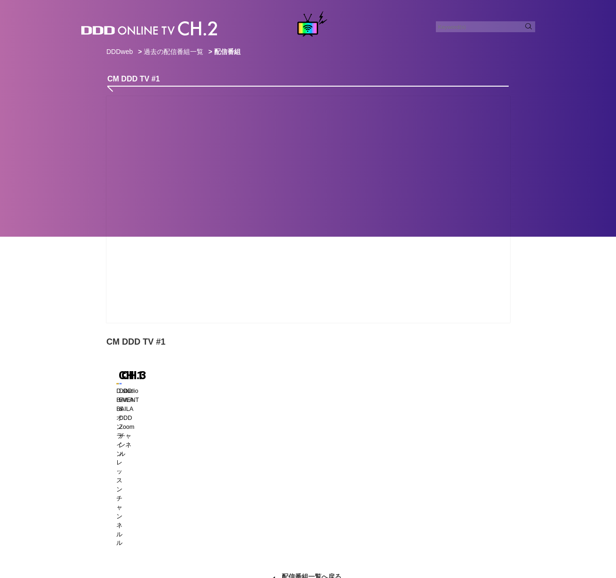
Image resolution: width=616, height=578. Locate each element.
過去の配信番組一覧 (173, 51)
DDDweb (119, 51)
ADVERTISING (272, 537)
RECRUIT (348, 537)
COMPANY (387, 537)
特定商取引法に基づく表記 (274, 549)
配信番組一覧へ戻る (311, 487)
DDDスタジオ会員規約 (347, 549)
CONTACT (229, 537)
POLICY (314, 537)
